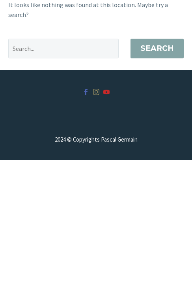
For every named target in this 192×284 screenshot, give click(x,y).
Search (157, 48)
